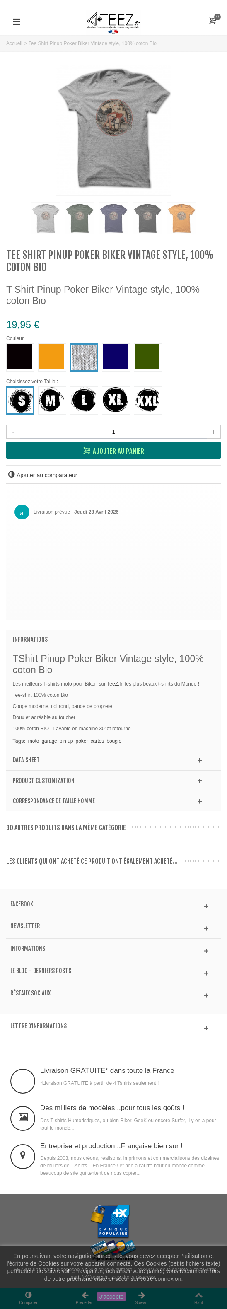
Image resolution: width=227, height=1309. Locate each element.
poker (81, 741)
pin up (66, 741)
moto (33, 741)
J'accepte (111, 1296)
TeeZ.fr (114, 684)
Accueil (14, 43)
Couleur (15, 338)
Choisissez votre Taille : (33, 381)
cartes (97, 741)
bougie (113, 741)
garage (49, 741)
